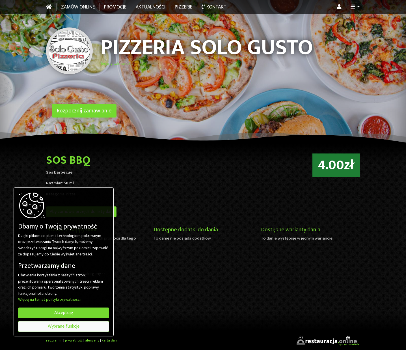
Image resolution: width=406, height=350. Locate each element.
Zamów (78, 7)
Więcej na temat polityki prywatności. (49, 300)
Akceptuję (63, 313)
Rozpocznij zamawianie (84, 111)
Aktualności (150, 7)
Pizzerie (183, 7)
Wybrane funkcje (63, 326)
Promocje (115, 7)
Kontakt (214, 7)
